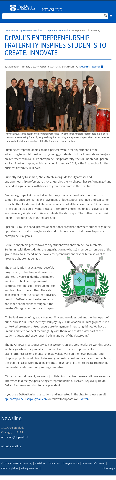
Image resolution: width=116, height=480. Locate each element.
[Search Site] (55, 16)
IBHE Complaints (9, 468)
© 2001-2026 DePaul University (16, 463)
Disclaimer (40, 463)
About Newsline (11, 446)
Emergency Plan (71, 463)
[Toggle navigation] (111, 15)
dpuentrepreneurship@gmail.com (26, 399)
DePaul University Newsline (18, 30)
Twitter (84, 66)
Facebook (96, 66)
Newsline (52, 10)
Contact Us (54, 463)
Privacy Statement (30, 468)
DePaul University (23, 8)
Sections (38, 30)
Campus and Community (57, 30)
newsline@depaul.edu (15, 437)
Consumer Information (93, 463)
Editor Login (108, 468)
